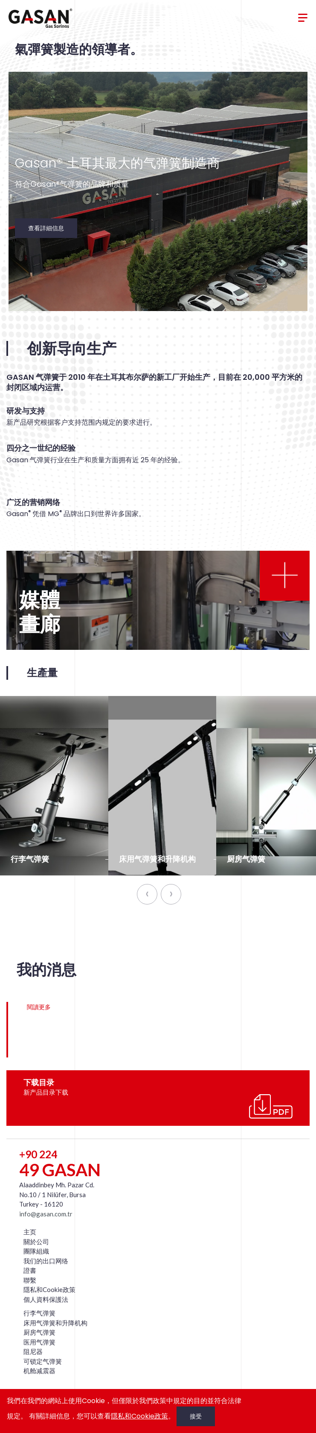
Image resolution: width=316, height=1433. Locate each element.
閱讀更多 (39, 1007)
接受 (196, 1416)
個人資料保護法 (45, 1299)
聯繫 (29, 1280)
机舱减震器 (39, 1370)
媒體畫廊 (39, 612)
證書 (29, 1270)
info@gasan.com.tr (45, 1214)
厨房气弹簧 (39, 1332)
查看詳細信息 (46, 228)
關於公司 (36, 1241)
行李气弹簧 (39, 1313)
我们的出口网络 (45, 1261)
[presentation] (288, 208)
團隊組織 (36, 1251)
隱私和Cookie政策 (49, 1289)
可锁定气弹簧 (42, 1361)
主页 (29, 1232)
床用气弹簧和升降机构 (55, 1323)
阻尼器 (33, 1351)
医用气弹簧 (39, 1342)
